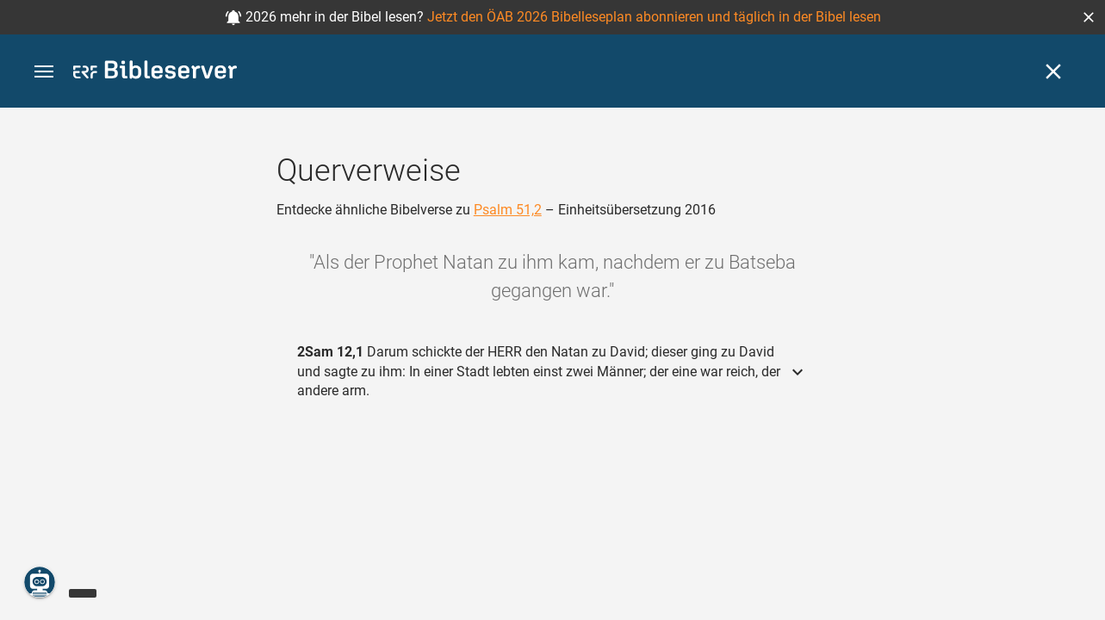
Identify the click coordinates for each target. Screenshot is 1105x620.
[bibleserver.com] (155, 72)
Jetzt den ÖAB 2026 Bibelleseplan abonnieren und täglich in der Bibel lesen (654, 17)
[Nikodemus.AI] (39, 582)
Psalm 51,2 (508, 210)
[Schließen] (1053, 71)
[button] (1088, 17)
